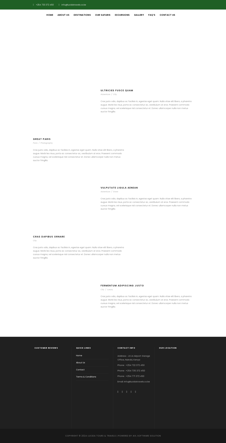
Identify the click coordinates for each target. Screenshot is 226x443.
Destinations (82, 14)
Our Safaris (103, 14)
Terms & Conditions (86, 376)
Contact (80, 369)
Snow (115, 191)
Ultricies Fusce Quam (117, 90)
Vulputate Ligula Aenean (119, 187)
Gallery (139, 14)
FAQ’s (151, 14)
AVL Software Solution (147, 435)
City (115, 94)
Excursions (122, 14)
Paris (35, 143)
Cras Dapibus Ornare (49, 236)
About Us (63, 14)
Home (49, 14)
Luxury (110, 289)
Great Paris (42, 139)
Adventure (105, 94)
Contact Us (167, 14)
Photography (47, 143)
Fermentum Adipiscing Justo (122, 285)
